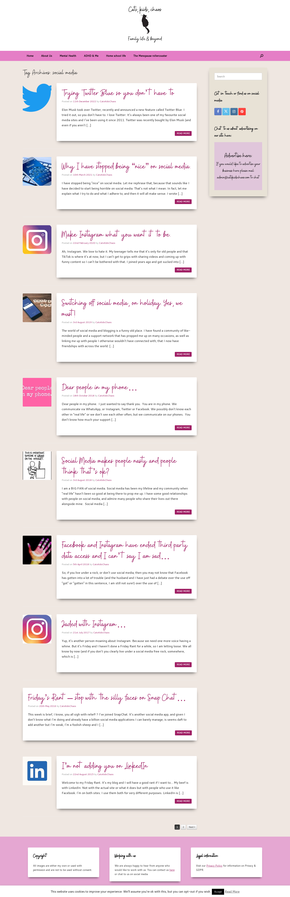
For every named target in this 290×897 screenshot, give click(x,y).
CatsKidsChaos (108, 101)
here (172, 870)
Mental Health (68, 56)
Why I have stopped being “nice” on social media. (126, 166)
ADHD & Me (91, 56)
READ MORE (183, 133)
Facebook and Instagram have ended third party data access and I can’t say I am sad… (125, 551)
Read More (232, 891)
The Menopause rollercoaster (150, 56)
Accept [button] (218, 891)
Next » (192, 827)
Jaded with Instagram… (94, 624)
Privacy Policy (214, 865)
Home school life (116, 56)
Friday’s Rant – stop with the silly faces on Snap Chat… (107, 698)
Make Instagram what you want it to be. (116, 235)
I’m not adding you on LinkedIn (105, 766)
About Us (46, 56)
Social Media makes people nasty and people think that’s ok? (119, 467)
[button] (261, 56)
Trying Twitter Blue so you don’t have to (118, 93)
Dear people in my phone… (100, 387)
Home (30, 56)
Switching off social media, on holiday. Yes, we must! (122, 309)
